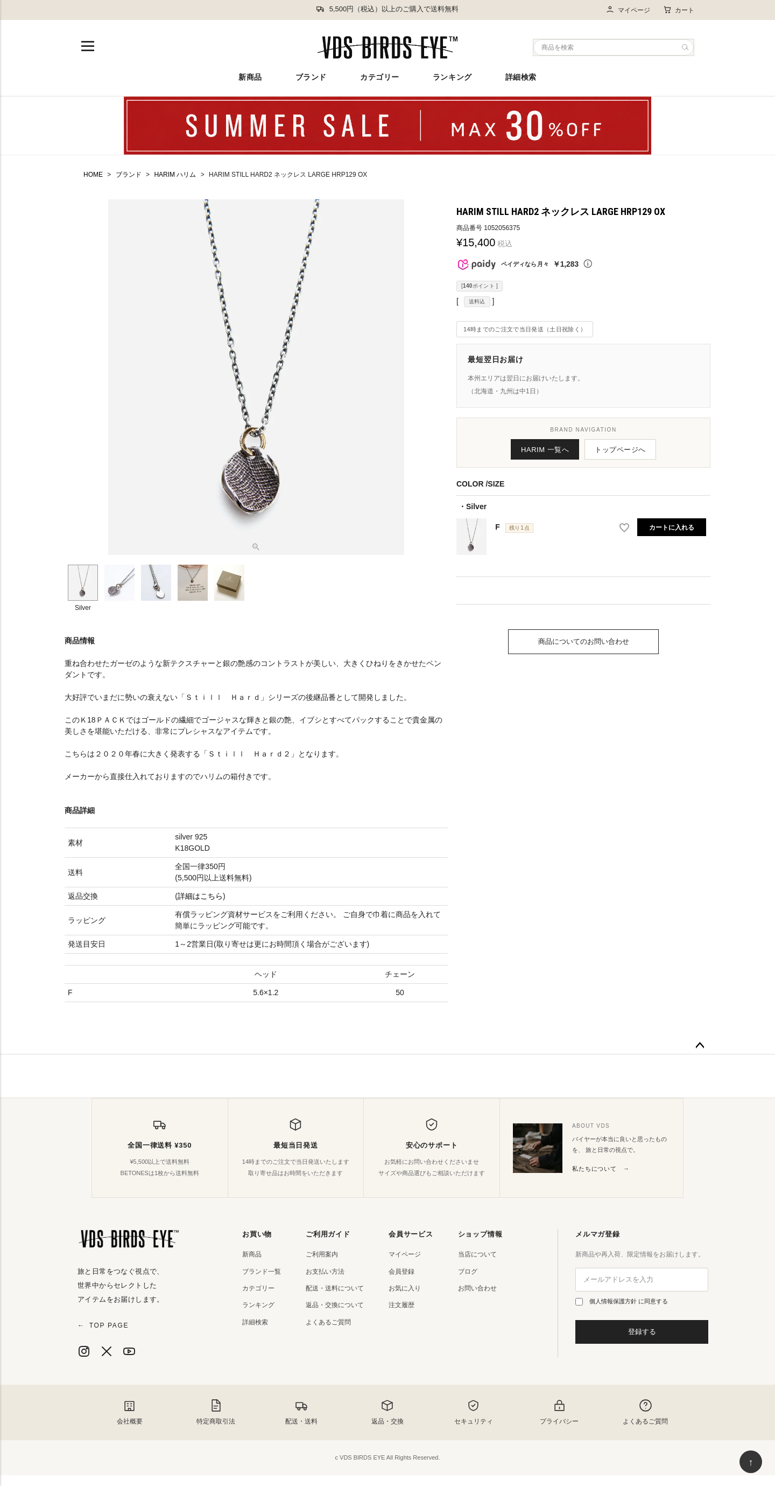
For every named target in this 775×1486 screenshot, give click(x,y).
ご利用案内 (322, 1254)
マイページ (627, 10)
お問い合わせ (477, 1288)
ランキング (452, 77)
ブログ (467, 1271)
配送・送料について (335, 1288)
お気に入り (405, 1288)
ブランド (311, 77)
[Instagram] (84, 1351)
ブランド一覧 (261, 1271)
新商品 (250, 77)
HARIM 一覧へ (545, 450)
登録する (642, 1332)
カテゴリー (379, 77)
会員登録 (401, 1271)
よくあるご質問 (328, 1322)
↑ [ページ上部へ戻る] (751, 1462)
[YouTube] (129, 1351)
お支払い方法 (325, 1271)
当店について (477, 1254)
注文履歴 (401, 1305)
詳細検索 (521, 77)
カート (678, 10)
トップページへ (620, 450)
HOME (93, 174)
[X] (106, 1351)
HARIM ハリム (175, 174)
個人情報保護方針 (613, 1301)
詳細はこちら (200, 896)
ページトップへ (699, 1045)
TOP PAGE (103, 1325)
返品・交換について (335, 1305)
